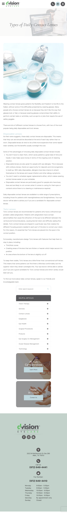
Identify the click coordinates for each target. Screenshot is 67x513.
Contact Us (33, 397)
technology (23, 349)
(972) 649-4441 (42, 467)
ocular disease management (29, 344)
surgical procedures (26, 329)
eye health (22, 324)
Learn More (33, 369)
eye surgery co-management (29, 339)
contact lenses (24, 314)
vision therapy (24, 304)
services (22, 309)
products (22, 334)
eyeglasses (23, 319)
